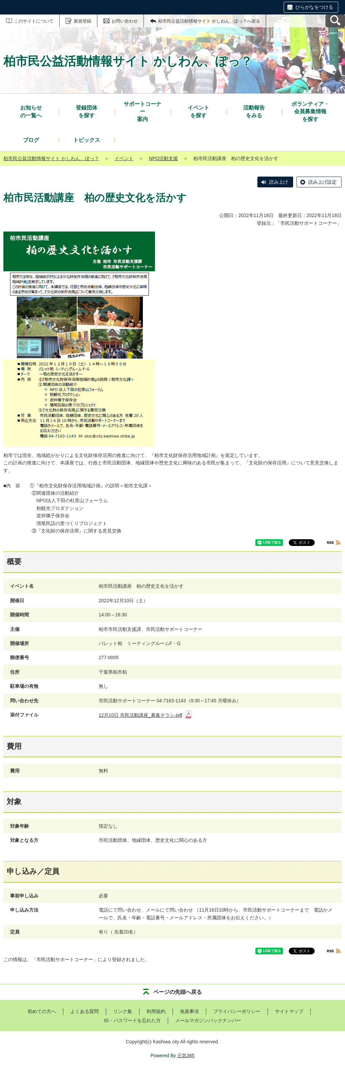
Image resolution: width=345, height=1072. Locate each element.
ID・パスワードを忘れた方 (132, 1020)
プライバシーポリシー (236, 1011)
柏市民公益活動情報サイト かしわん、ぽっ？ (51, 158)
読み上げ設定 (322, 182)
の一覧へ (31, 111)
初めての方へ (42, 1011)
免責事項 (189, 1011)
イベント (124, 158)
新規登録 (82, 21)
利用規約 (156, 1011)
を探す (86, 111)
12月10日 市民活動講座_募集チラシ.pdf (145, 715)
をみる (254, 111)
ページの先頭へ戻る (177, 992)
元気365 (185, 1055)
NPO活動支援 (163, 158)
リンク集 (122, 1011)
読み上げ (278, 182)
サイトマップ (289, 1011)
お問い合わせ (125, 21)
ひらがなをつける (314, 7)
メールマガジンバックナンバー (208, 1020)
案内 (142, 111)
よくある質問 (84, 1011)
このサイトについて (34, 21)
